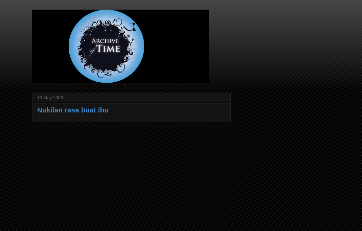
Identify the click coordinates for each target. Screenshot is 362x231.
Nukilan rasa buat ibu (73, 110)
